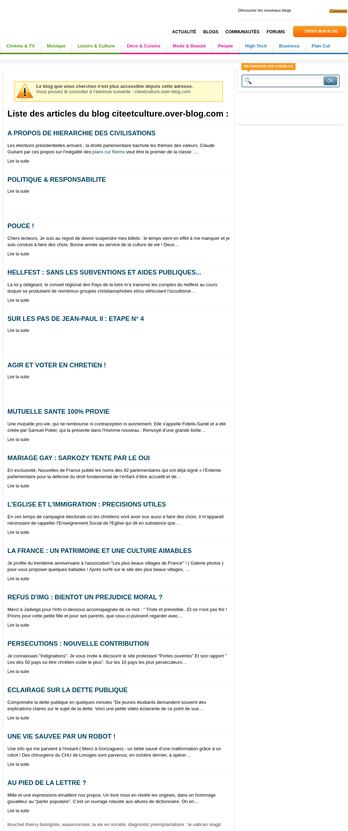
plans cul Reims (108, 151)
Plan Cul (320, 46)
